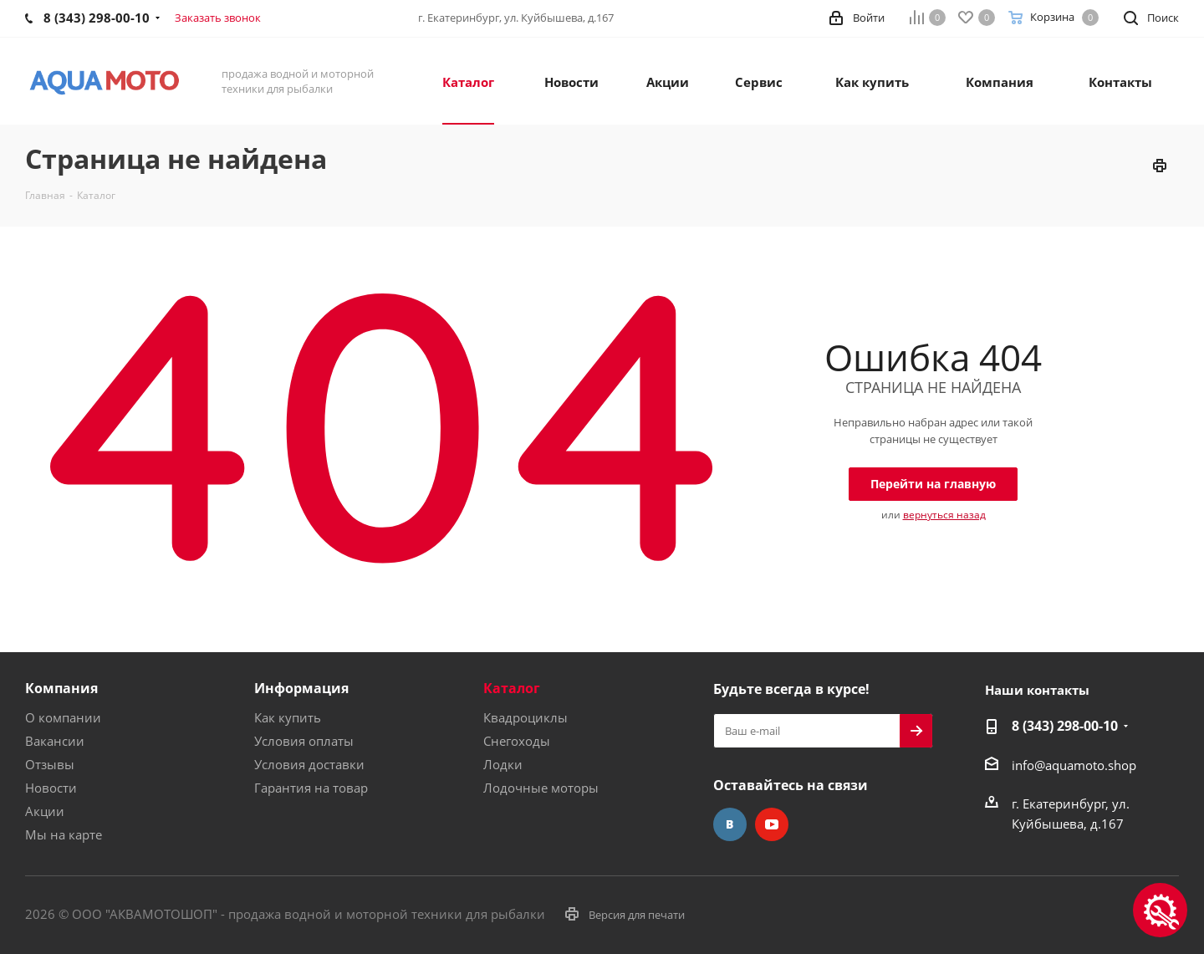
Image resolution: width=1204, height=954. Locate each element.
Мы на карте (63, 834)
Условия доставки (309, 764)
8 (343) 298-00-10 (1065, 726)
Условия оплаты (304, 740)
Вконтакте (730, 824)
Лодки (503, 764)
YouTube (771, 824)
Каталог (511, 688)
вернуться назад (944, 515)
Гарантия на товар (311, 787)
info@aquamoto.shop (1074, 765)
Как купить (287, 717)
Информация (301, 688)
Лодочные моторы (541, 787)
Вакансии (54, 740)
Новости (51, 787)
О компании (63, 717)
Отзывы (49, 764)
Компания (61, 688)
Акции (44, 811)
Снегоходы (516, 740)
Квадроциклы (525, 717)
